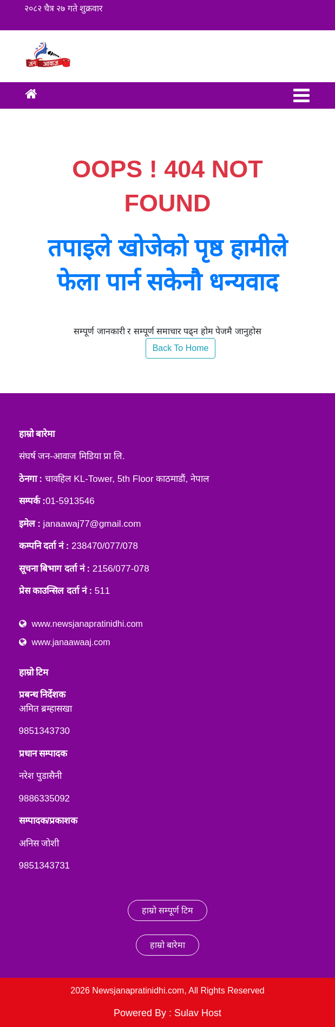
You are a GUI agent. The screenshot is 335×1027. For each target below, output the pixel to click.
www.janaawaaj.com (71, 642)
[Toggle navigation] (301, 95)
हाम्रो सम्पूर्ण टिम (168, 910)
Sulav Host (197, 1013)
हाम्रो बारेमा (167, 945)
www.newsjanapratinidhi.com (87, 623)
